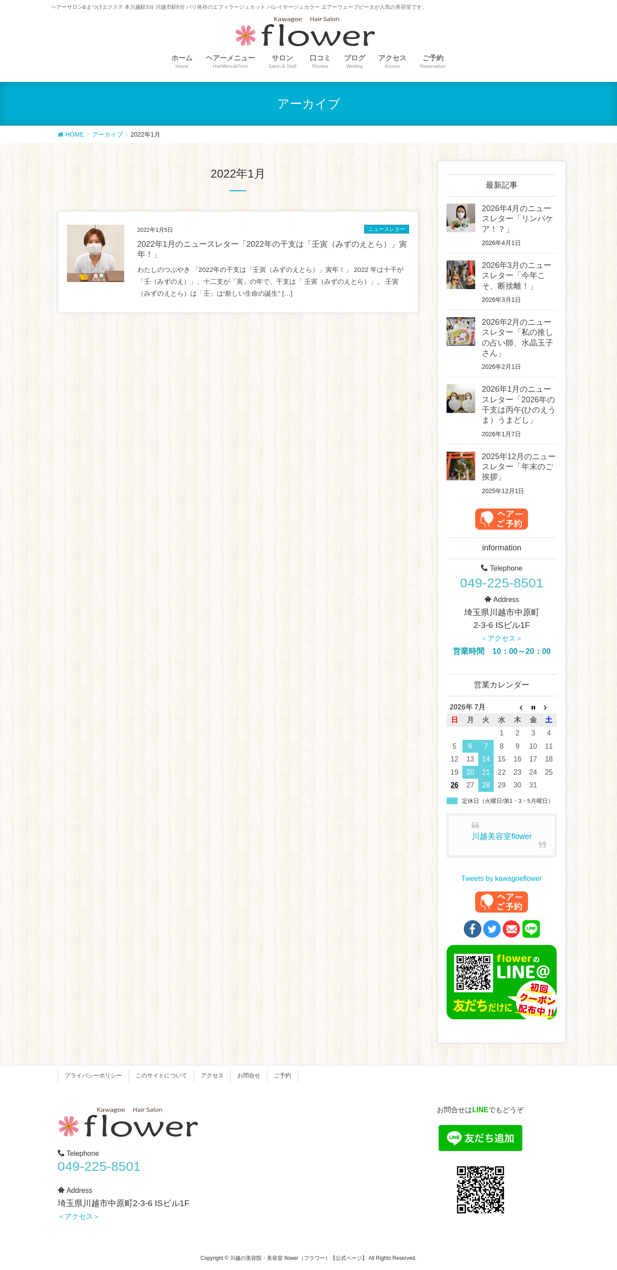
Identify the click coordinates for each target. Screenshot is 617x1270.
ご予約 (282, 1075)
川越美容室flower (502, 836)
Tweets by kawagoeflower (502, 878)
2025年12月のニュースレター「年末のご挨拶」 (519, 467)
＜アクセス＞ (501, 638)
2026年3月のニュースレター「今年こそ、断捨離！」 (516, 275)
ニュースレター (386, 229)
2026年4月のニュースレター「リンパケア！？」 (517, 219)
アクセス (212, 1075)
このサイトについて (161, 1075)
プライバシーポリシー (93, 1075)
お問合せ (248, 1075)
